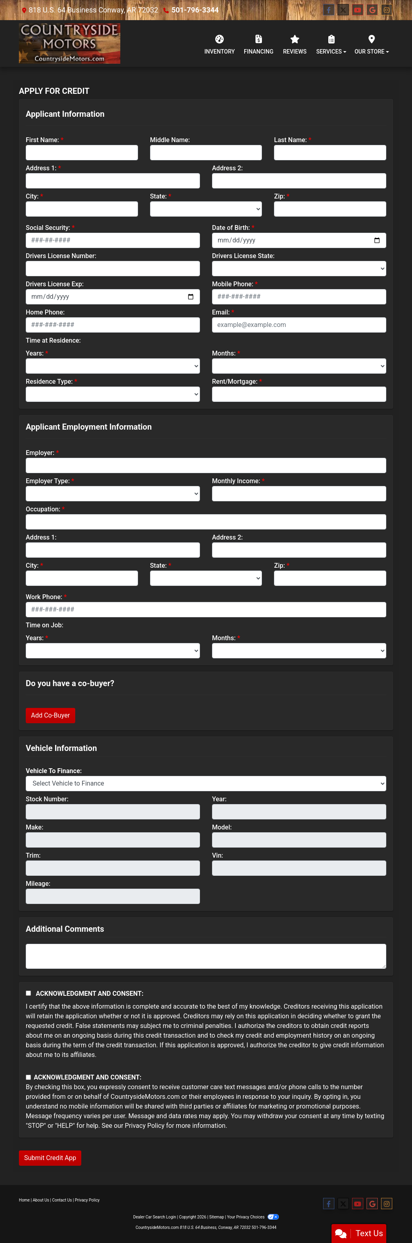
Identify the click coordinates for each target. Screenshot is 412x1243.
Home (24, 1200)
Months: (224, 353)
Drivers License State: (243, 256)
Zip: (279, 196)
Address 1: (41, 168)
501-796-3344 (194, 10)
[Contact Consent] (28, 1077)
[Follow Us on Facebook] (328, 10)
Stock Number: (47, 799)
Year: (219, 799)
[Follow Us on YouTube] (357, 10)
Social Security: (48, 228)
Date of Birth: (231, 228)
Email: (221, 312)
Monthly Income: (236, 481)
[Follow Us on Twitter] (343, 10)
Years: (35, 353)
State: (158, 196)
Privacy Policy (145, 1125)
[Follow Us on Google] (372, 10)
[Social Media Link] (386, 10)
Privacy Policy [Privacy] (87, 1200)
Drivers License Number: (61, 256)
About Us (41, 1200)
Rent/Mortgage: (235, 381)
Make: (34, 827)
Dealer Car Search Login (154, 1217)
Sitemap (216, 1217)
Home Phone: (45, 312)
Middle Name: (170, 140)
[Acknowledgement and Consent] (28, 993)
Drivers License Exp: (55, 284)
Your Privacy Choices (253, 1217)
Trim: (33, 855)
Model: (222, 827)
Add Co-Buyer (50, 715)
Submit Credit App (50, 1158)
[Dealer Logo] (69, 43)
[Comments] (206, 956)
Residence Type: (49, 381)
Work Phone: (44, 597)
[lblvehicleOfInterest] (206, 783)
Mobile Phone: (232, 284)
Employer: (40, 453)
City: (32, 196)
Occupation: (43, 509)
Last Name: (290, 140)
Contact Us (62, 1200)
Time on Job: (44, 625)
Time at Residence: (53, 340)
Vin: (217, 855)
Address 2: (227, 168)
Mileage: (38, 883)
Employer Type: (48, 481)
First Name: (42, 140)
